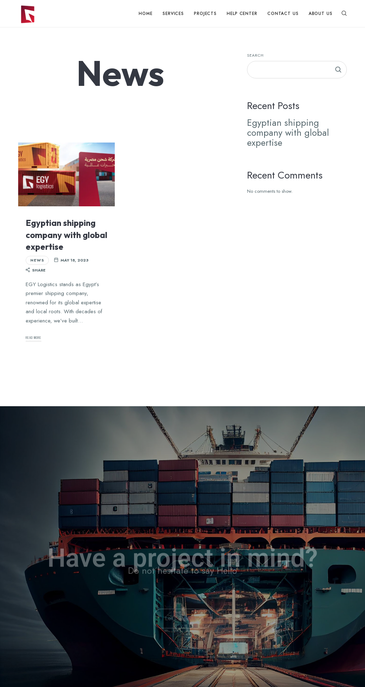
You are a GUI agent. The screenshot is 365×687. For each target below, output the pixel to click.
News (37, 260)
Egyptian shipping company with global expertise (66, 234)
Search (255, 55)
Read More (33, 337)
